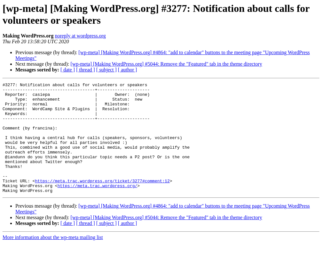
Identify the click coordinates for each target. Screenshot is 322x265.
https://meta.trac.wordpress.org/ (97, 207)
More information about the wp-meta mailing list (53, 259)
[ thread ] (85, 69)
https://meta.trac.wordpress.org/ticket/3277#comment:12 (102, 201)
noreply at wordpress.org (80, 35)
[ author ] (127, 69)
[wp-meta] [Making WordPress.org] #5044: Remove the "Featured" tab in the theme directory (166, 64)
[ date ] (67, 69)
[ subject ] (106, 69)
